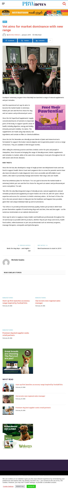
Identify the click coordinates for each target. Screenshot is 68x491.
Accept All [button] (31, 486)
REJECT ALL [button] (20, 486)
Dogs (4, 21)
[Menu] (3, 3)
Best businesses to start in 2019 (49, 248)
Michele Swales (14, 35)
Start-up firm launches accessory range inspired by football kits (16, 302)
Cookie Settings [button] (8, 486)
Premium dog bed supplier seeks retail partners (16, 334)
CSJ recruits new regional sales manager (47, 302)
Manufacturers (8, 297)
